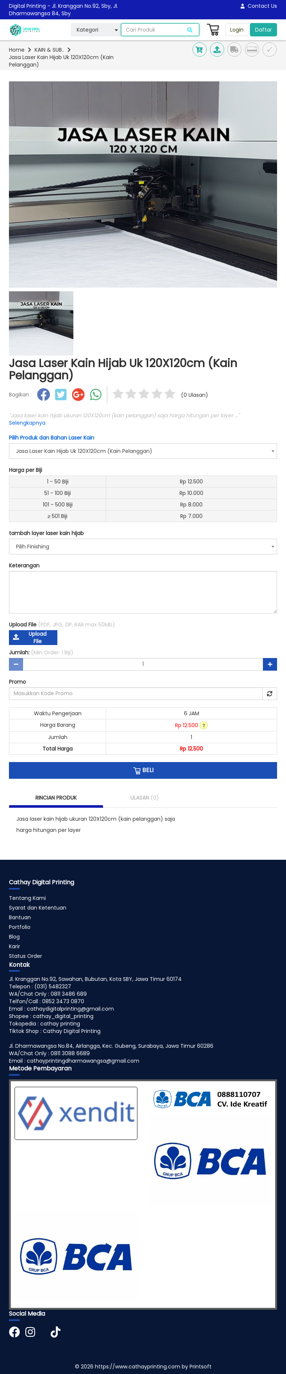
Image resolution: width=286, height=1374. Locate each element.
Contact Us (259, 6)
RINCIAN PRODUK (56, 797)
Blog (14, 936)
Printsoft (201, 1366)
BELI (143, 770)
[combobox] (143, 451)
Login (237, 29)
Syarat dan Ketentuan (37, 907)
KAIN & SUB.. (49, 50)
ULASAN (144, 797)
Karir (14, 946)
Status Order (25, 956)
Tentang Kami (27, 898)
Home (17, 50)
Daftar (263, 29)
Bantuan (20, 917)
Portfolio (20, 927)
